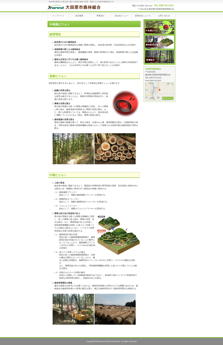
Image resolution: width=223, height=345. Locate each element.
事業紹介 (159, 56)
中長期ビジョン (159, 27)
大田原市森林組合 (76, 7)
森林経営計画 (159, 42)
